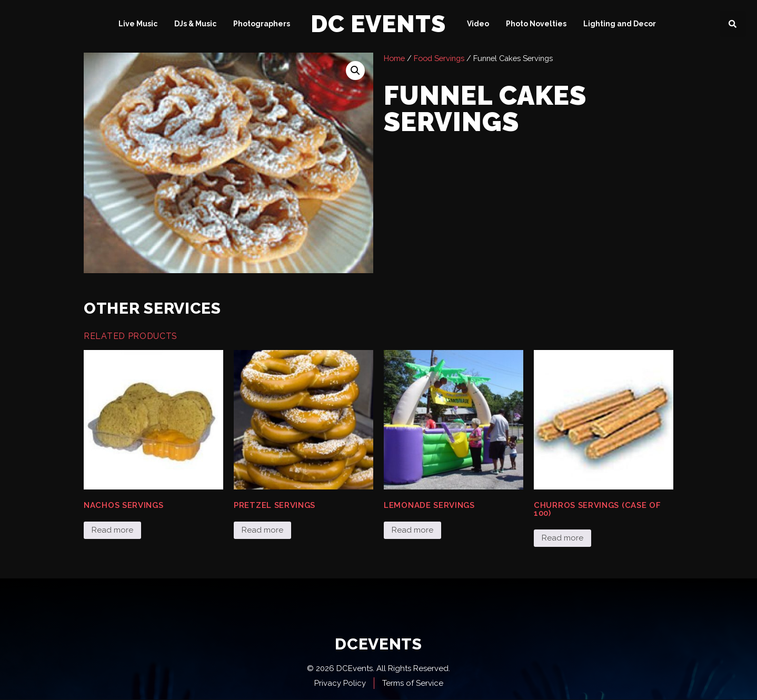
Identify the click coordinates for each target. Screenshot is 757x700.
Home (394, 58)
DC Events (378, 24)
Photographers (261, 23)
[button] (733, 24)
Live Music (137, 23)
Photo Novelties (536, 23)
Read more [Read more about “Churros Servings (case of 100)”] (562, 538)
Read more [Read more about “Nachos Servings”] (112, 530)
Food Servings (439, 58)
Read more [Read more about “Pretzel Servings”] (262, 530)
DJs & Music (195, 23)
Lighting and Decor (619, 23)
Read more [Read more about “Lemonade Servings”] (412, 530)
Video (478, 23)
